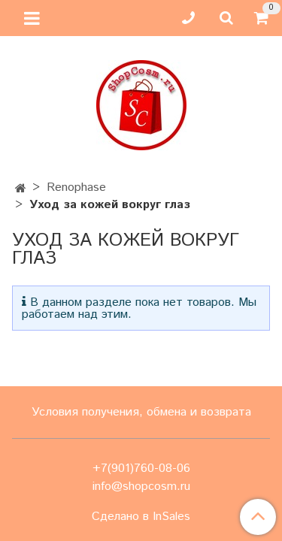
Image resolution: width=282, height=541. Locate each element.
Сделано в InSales (141, 517)
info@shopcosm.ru (141, 486)
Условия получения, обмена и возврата (141, 412)
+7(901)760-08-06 (141, 468)
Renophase (76, 187)
